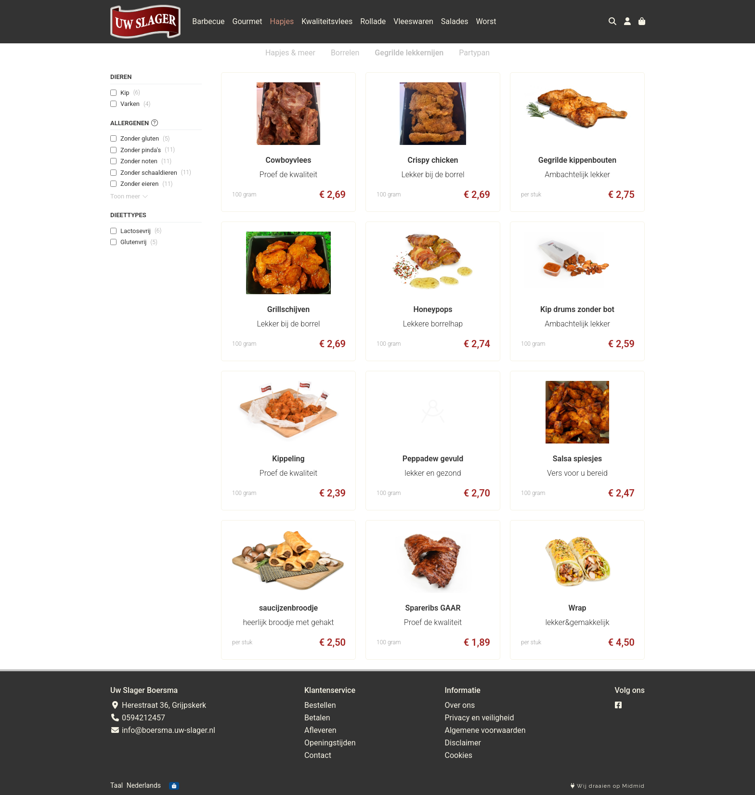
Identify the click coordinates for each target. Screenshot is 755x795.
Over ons (460, 705)
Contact (317, 755)
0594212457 (137, 717)
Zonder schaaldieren (155, 172)
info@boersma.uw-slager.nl (162, 730)
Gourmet (247, 21)
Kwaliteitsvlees (326, 21)
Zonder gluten (144, 138)
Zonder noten (145, 161)
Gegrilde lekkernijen (409, 52)
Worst (486, 21)
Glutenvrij (138, 242)
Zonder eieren (146, 184)
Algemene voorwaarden (485, 730)
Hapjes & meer (290, 52)
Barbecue (208, 21)
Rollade (373, 21)
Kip (130, 92)
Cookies (458, 755)
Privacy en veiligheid (479, 717)
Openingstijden (330, 742)
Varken (135, 104)
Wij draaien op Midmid (608, 786)
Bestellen (320, 705)
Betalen (317, 717)
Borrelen (345, 52)
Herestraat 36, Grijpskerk (158, 705)
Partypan (474, 52)
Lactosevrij (140, 230)
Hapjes (282, 21)
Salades (455, 21)
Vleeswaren (413, 21)
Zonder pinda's (147, 149)
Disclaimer (463, 742)
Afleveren (320, 730)
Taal (116, 785)
